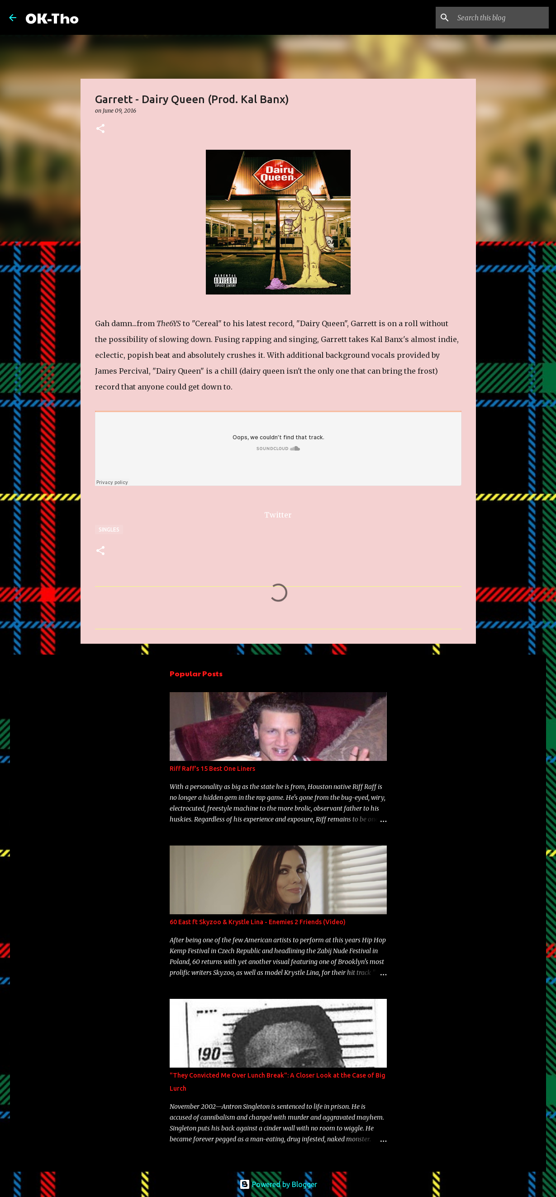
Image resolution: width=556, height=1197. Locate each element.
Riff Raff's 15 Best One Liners (212, 768)
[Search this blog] (501, 17)
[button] (100, 129)
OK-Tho (52, 17)
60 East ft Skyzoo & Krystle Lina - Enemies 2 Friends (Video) (258, 922)
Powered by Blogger (278, 1184)
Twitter (278, 514)
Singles (109, 529)
